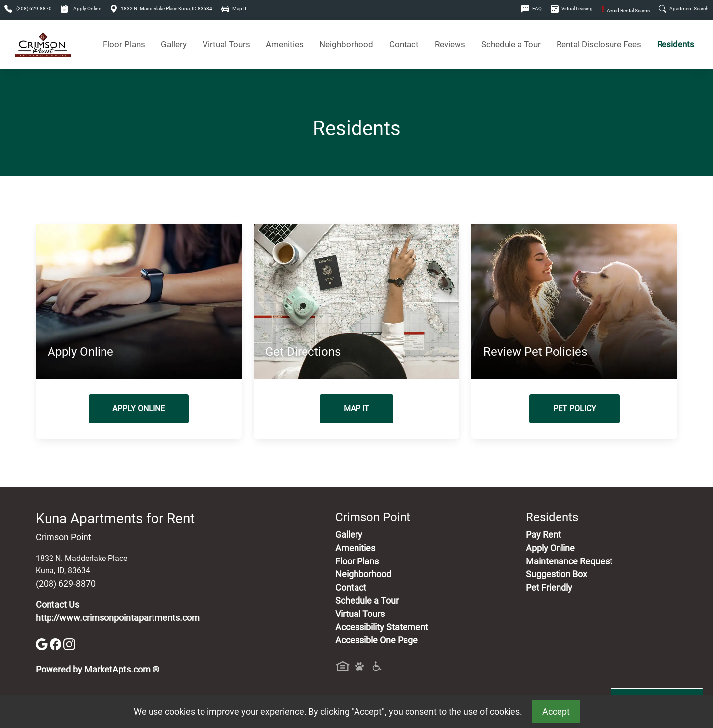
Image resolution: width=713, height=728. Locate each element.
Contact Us (57, 605)
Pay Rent (543, 535)
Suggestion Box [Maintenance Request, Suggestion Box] (556, 574)
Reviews (450, 44)
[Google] (43, 644)
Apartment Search (684, 8)
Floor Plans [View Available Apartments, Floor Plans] (124, 44)
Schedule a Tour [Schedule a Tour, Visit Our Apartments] (511, 44)
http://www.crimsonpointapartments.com (118, 618)
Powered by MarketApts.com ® (97, 669)
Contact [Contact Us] (404, 44)
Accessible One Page (376, 640)
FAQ (531, 8)
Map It (233, 8)
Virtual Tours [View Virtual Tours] (226, 44)
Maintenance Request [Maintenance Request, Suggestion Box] (569, 561)
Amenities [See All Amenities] (285, 44)
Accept (556, 712)
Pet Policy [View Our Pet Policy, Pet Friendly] (574, 408)
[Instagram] (69, 644)
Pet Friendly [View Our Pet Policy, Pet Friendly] (549, 588)
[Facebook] (56, 644)
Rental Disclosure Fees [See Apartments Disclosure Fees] (599, 44)
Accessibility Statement (381, 627)
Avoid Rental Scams (626, 10)
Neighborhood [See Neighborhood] (346, 44)
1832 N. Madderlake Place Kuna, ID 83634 (161, 8)
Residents (675, 44)
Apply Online (80, 8)
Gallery (174, 44)
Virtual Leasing (572, 8)
